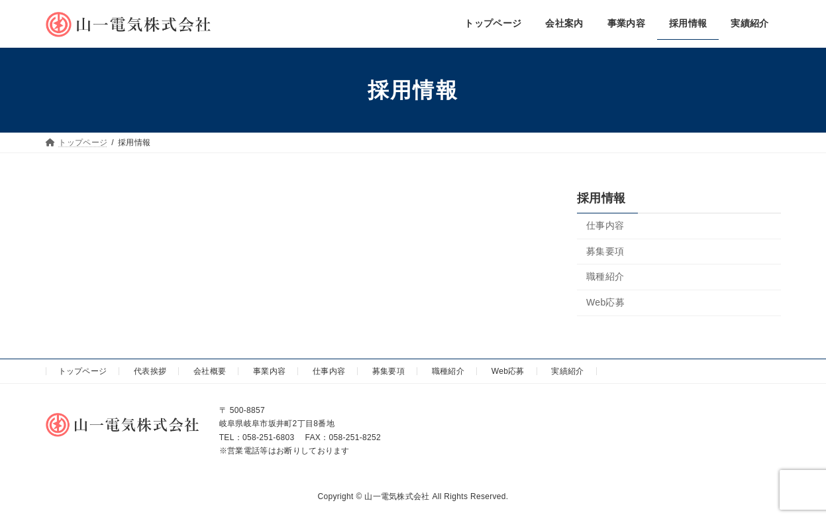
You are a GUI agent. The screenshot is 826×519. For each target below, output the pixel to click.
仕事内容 (605, 225)
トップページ (82, 371)
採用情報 (601, 198)
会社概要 (209, 371)
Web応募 (605, 302)
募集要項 (605, 251)
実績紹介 (567, 371)
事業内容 (269, 371)
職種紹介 (605, 276)
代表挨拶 (150, 371)
